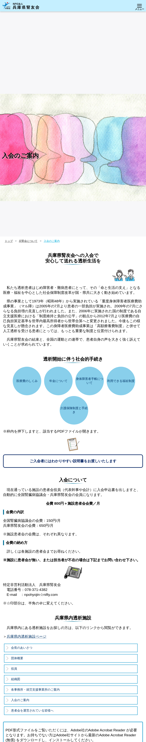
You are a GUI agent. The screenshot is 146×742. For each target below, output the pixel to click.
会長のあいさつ (21, 647)
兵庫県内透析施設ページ (26, 636)
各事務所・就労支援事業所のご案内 (35, 689)
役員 (14, 668)
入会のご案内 (20, 700)
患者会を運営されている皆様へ (32, 710)
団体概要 (17, 658)
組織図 (15, 679)
